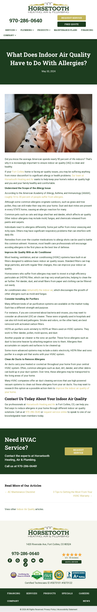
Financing (87, 30)
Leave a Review (71, 562)
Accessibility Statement (67, 609)
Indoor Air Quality (26, 509)
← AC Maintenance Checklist (20, 492)
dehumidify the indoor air (40, 290)
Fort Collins (18, 171)
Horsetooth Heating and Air (40, 404)
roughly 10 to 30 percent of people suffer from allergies (34, 196)
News (86, 601)
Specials (67, 593)
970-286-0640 (25, 20)
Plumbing (26, 30)
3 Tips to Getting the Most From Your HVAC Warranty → (72, 494)
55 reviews (73, 558)
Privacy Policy (50, 609)
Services (10, 30)
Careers (84, 593)
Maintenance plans (65, 30)
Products (42, 30)
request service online (55, 412)
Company (8, 35)
